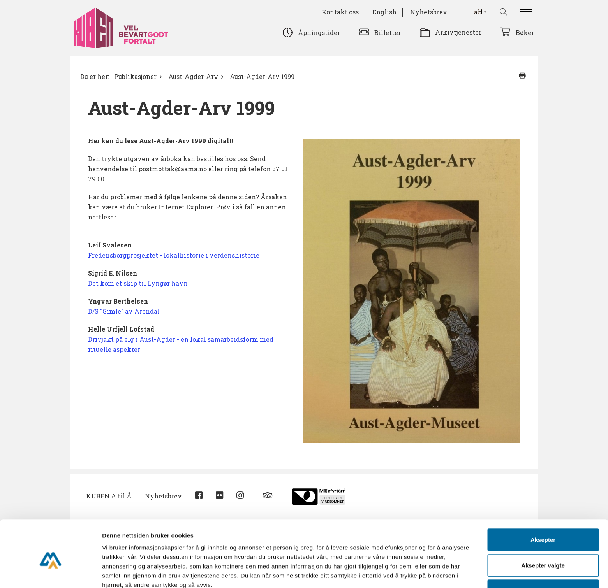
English (384, 12)
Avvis (542, 553)
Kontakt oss (340, 12)
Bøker (525, 32)
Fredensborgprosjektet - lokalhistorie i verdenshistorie (173, 255)
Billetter (387, 32)
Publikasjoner (135, 77)
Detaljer (415, 572)
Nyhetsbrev (428, 12)
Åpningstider (319, 32)
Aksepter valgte (543, 528)
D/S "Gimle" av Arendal (124, 311)
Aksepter (542, 502)
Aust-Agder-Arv (193, 77)
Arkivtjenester (458, 32)
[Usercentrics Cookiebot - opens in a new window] (50, 573)
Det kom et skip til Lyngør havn (138, 283)
